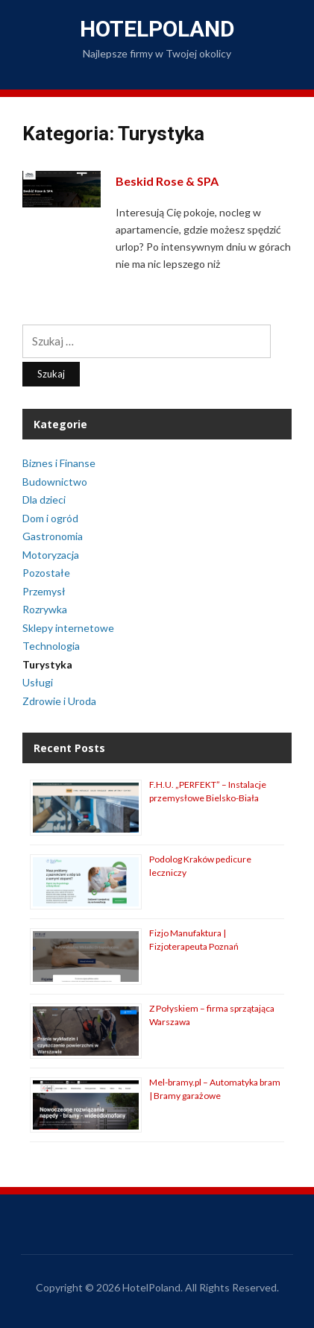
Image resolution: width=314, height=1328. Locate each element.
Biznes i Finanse (58, 463)
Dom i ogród (50, 518)
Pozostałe (46, 572)
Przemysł (44, 591)
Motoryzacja (50, 554)
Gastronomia (52, 536)
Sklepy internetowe (68, 627)
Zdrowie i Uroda (59, 701)
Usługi (37, 682)
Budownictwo (54, 481)
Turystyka (47, 664)
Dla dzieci (44, 499)
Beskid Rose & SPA (167, 181)
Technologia (51, 645)
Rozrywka (44, 609)
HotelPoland (157, 29)
